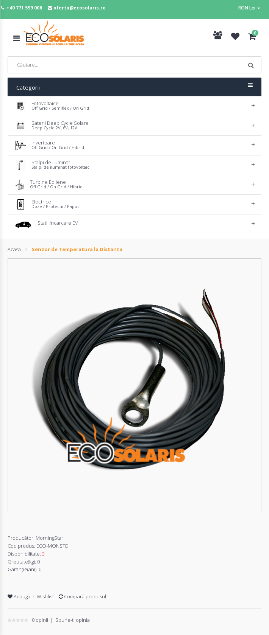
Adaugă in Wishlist (31, 596)
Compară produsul (82, 596)
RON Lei (249, 8)
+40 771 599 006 (24, 8)
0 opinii (40, 619)
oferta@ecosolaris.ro (79, 8)
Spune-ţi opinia (72, 619)
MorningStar (49, 537)
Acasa (14, 249)
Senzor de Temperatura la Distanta (77, 249)
